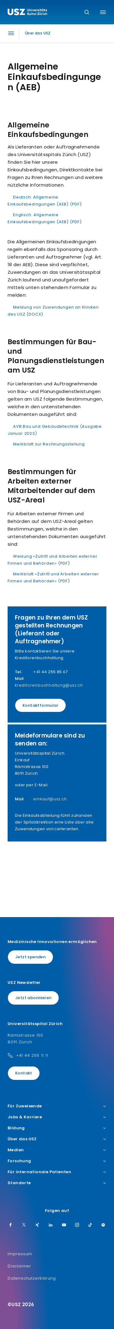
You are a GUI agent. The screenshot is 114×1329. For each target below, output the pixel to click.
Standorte (57, 1183)
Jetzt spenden (30, 957)
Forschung (57, 1161)
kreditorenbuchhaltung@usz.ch (49, 685)
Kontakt (23, 1073)
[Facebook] (11, 1225)
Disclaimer (19, 1266)
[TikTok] (90, 1225)
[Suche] (86, 13)
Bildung (57, 1128)
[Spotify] (103, 1225)
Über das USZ (57, 1139)
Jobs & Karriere (57, 1117)
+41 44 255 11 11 (32, 1055)
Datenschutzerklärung (32, 1278)
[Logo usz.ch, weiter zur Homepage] (27, 13)
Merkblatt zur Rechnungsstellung (49, 444)
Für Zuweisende (57, 1106)
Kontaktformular (40, 705)
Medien (57, 1150)
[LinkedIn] (51, 1225)
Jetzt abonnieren (33, 998)
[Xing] (37, 1225)
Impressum (20, 1254)
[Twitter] (24, 1225)
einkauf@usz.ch (50, 799)
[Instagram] (77, 1225)
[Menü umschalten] (102, 12)
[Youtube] (64, 1225)
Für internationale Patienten (57, 1172)
